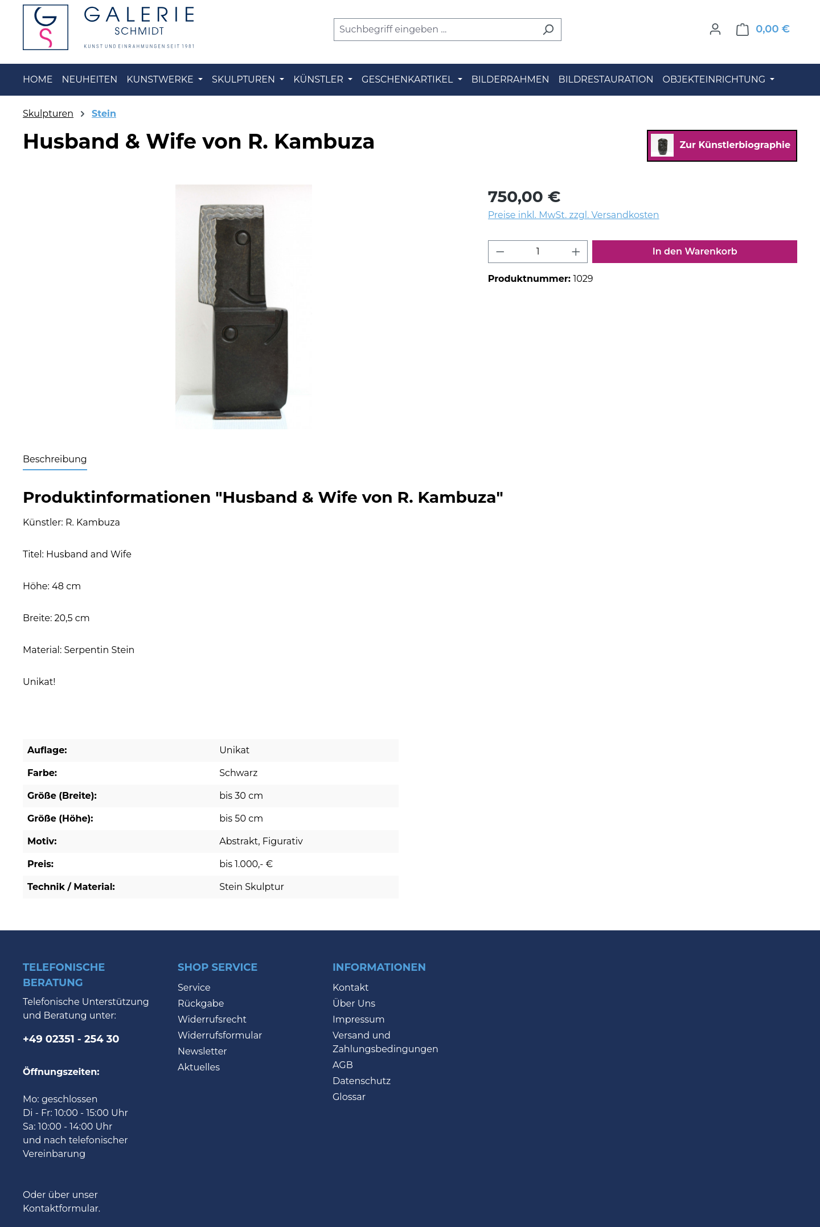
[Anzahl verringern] (500, 251)
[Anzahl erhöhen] (576, 251)
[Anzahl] (538, 251)
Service (194, 987)
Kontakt (351, 987)
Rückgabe (201, 1003)
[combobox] (434, 29)
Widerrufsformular (220, 1035)
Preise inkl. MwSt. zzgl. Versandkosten (573, 215)
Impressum (359, 1019)
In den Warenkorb (695, 251)
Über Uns (354, 1003)
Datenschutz (362, 1081)
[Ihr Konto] (715, 29)
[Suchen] (548, 29)
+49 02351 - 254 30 (71, 1039)
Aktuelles (199, 1067)
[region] (244, 306)
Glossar (349, 1096)
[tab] (55, 460)
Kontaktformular (61, 1208)
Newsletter (202, 1051)
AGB (343, 1065)
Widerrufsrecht (212, 1019)
